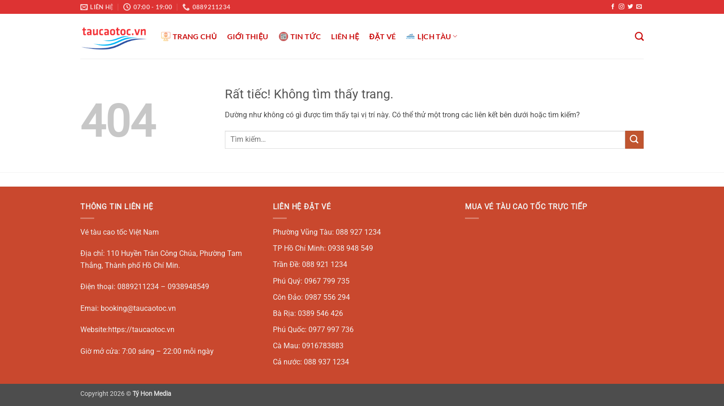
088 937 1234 (326, 362)
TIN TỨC (300, 36)
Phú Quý (287, 281)
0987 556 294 (327, 297)
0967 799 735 (327, 281)
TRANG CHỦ (189, 36)
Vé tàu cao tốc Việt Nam (119, 232)
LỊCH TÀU (432, 36)
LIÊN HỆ (345, 36)
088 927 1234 (358, 232)
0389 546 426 (320, 313)
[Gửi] (634, 140)
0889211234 (138, 286)
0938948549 (188, 286)
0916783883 (323, 345)
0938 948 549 (350, 248)
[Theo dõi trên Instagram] (621, 7)
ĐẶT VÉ (382, 36)
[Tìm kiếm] (639, 36)
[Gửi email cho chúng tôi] (639, 7)
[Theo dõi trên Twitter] (630, 7)
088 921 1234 (324, 264)
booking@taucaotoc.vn (138, 308)
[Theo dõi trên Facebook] (612, 7)
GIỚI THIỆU (248, 36)
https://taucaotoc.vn (141, 329)
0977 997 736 (331, 329)
